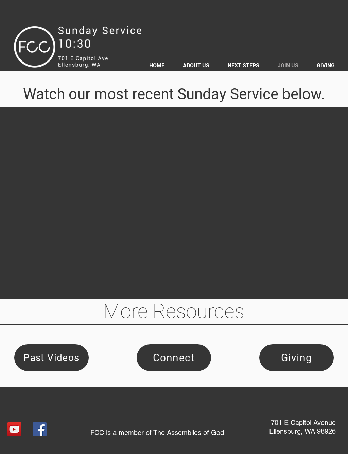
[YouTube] (14, 429)
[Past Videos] (51, 357)
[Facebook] (40, 429)
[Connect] (174, 357)
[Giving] (296, 357)
